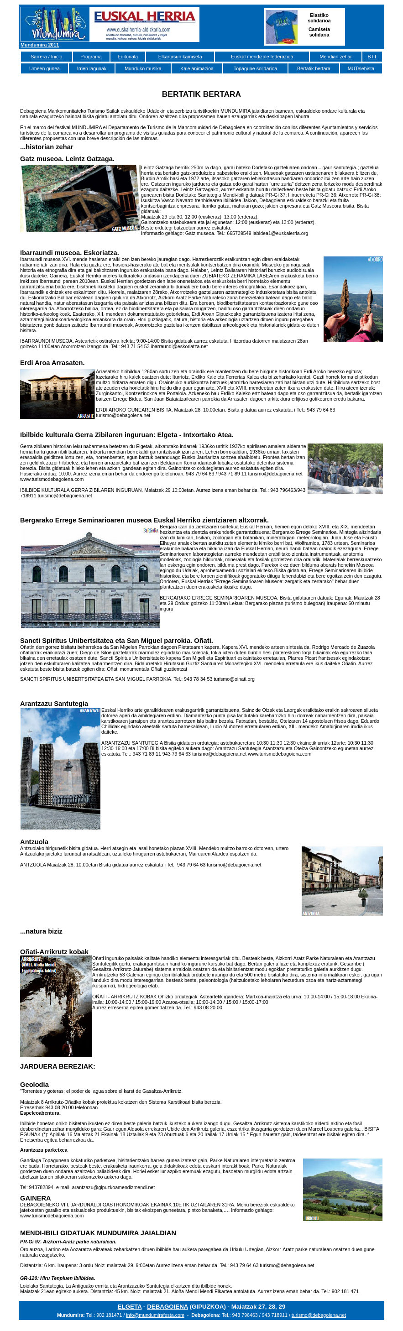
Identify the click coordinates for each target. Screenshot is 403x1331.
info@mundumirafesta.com (155, 1315)
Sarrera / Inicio (46, 56)
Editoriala (128, 56)
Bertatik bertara (313, 68)
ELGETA (130, 1306)
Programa (91, 56)
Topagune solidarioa (255, 68)
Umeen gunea (44, 68)
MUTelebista (361, 68)
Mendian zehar (336, 56)
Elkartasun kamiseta (180, 56)
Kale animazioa (197, 68)
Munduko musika (143, 68)
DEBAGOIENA (167, 1306)
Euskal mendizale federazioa (262, 56)
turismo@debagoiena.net (319, 1315)
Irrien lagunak (92, 68)
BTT (372, 56)
